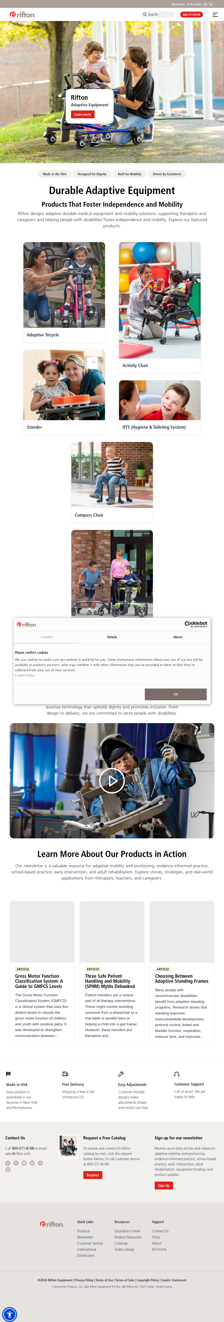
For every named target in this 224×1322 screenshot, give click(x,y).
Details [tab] (112, 637)
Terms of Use (104, 1280)
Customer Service (90, 1243)
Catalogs (121, 1243)
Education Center (127, 1231)
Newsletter (178, 4)
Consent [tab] (46, 637)
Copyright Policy (148, 1280)
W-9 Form (159, 1249)
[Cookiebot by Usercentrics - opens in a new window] (188, 624)
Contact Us (160, 1231)
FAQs (156, 1237)
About (156, 1243)
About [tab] (177, 637)
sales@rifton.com (17, 1153)
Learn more (82, 114)
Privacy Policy (84, 1280)
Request (93, 1175)
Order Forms (194, 4)
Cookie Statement (173, 1280)
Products (83, 1231)
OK (175, 694)
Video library (124, 1249)
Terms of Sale (125, 1280)
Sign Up (164, 1185)
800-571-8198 (191, 15)
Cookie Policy (25, 675)
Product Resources (128, 1237)
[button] (9, 1314)
